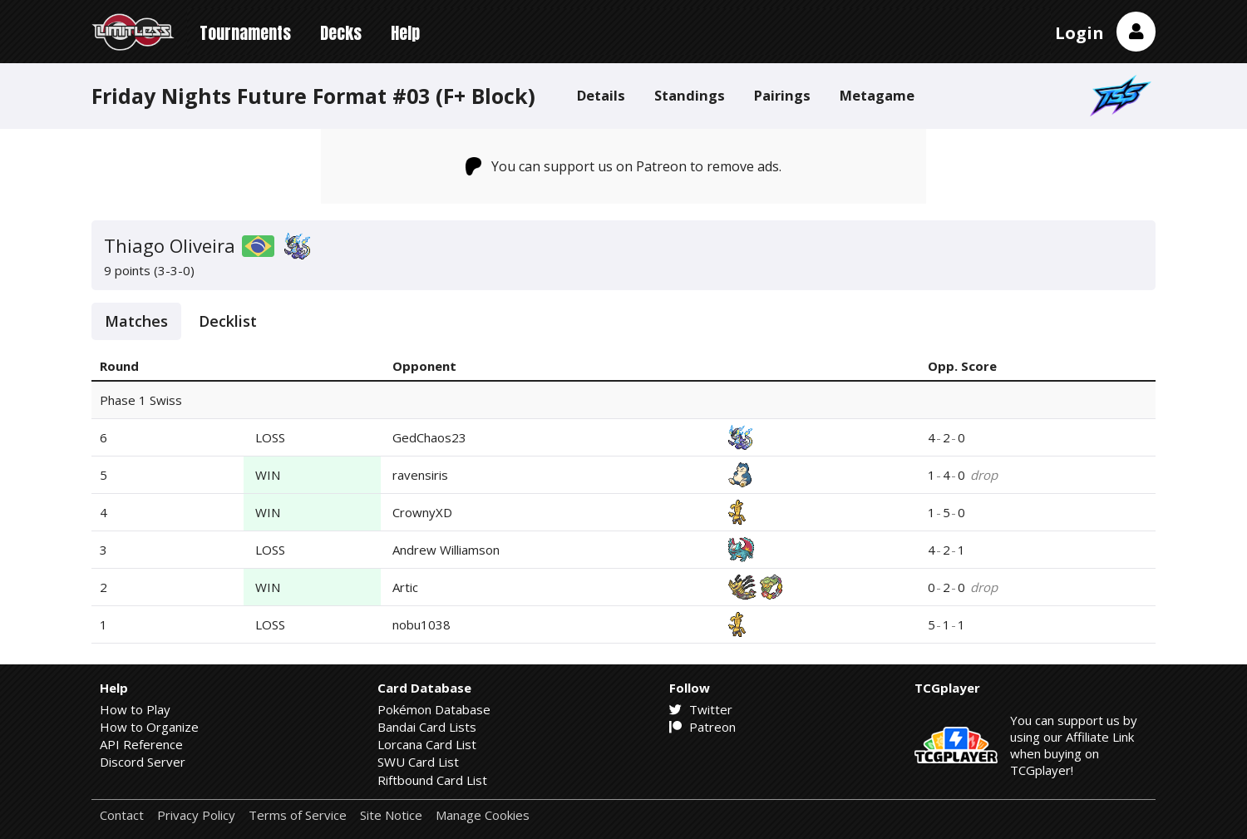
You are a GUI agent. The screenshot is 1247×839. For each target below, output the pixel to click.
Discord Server (142, 761)
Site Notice (391, 815)
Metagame (877, 95)
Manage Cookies (483, 815)
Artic (405, 587)
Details (601, 95)
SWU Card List (418, 761)
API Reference (141, 744)
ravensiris (420, 474)
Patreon (702, 726)
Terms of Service (298, 815)
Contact (122, 815)
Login (1079, 33)
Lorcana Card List (426, 744)
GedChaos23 (429, 437)
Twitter (700, 709)
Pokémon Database (433, 709)
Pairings (782, 95)
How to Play (135, 709)
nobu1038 (421, 624)
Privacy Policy (196, 815)
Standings (689, 95)
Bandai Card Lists (426, 726)
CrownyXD (422, 512)
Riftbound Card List (432, 780)
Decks (341, 33)
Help (405, 33)
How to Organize (149, 726)
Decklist (228, 321)
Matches (136, 321)
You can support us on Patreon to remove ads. (624, 166)
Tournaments (245, 33)
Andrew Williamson (446, 549)
